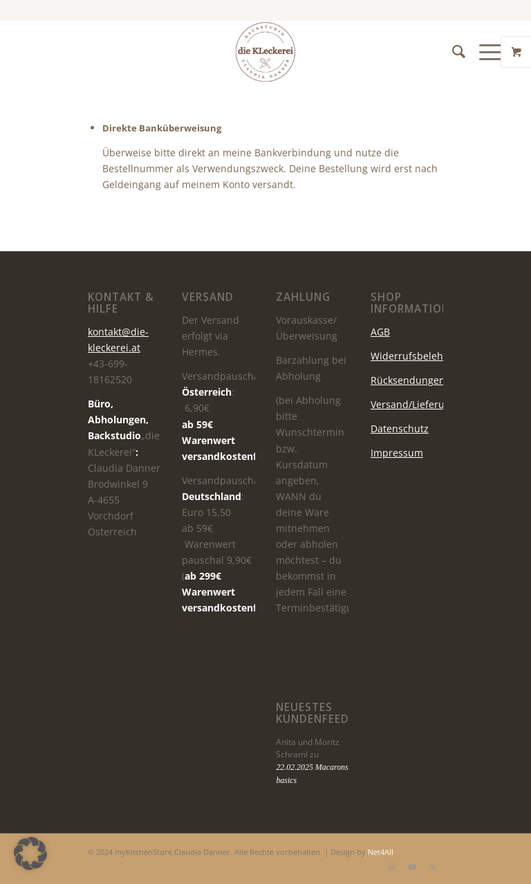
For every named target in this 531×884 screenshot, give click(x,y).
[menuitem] (451, 52)
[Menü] (484, 52)
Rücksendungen (408, 380)
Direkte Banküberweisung (161, 128)
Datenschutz (400, 428)
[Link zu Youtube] (412, 866)
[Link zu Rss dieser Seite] (432, 866)
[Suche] (451, 52)
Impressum (397, 452)
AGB (380, 331)
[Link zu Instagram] (391, 866)
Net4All (379, 852)
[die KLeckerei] (265, 52)
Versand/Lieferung (413, 404)
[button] (30, 853)
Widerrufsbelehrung (418, 355)
